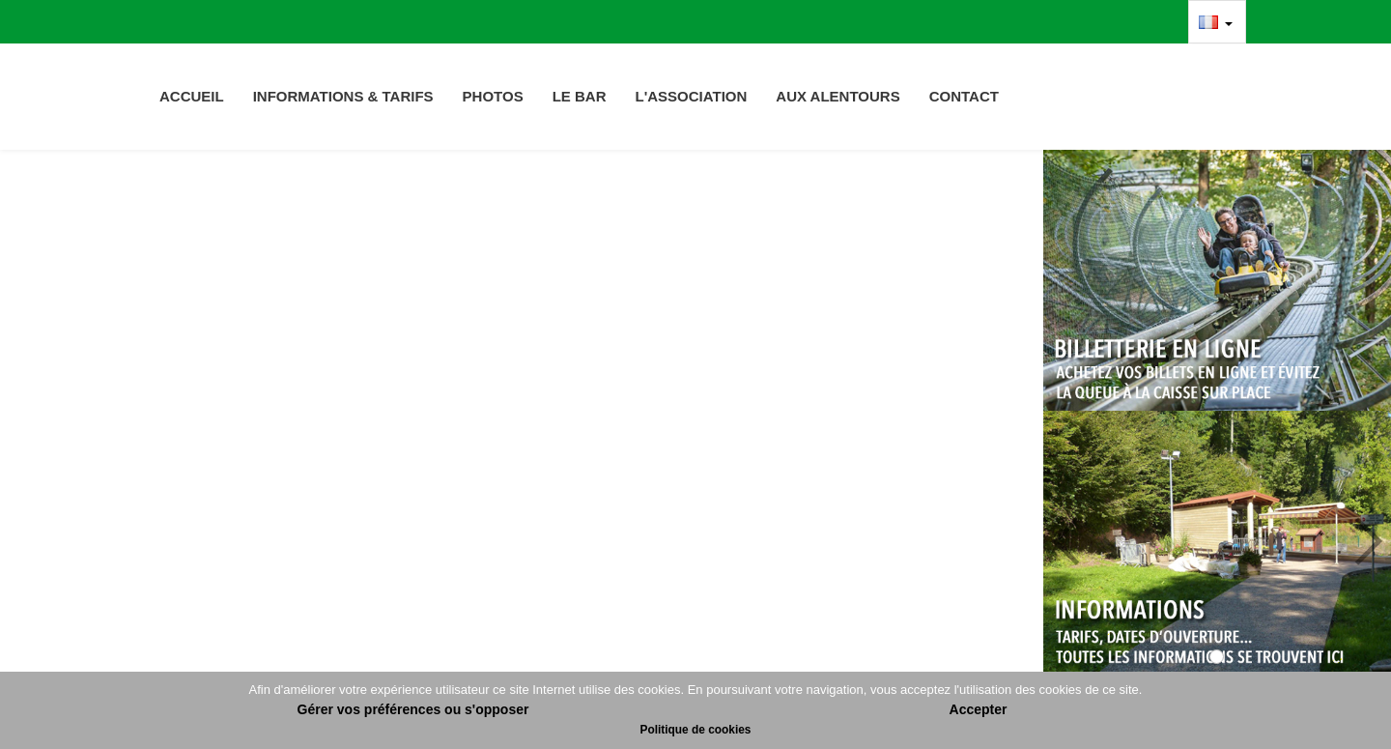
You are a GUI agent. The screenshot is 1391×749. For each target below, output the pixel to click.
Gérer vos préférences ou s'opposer (413, 709)
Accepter (979, 709)
